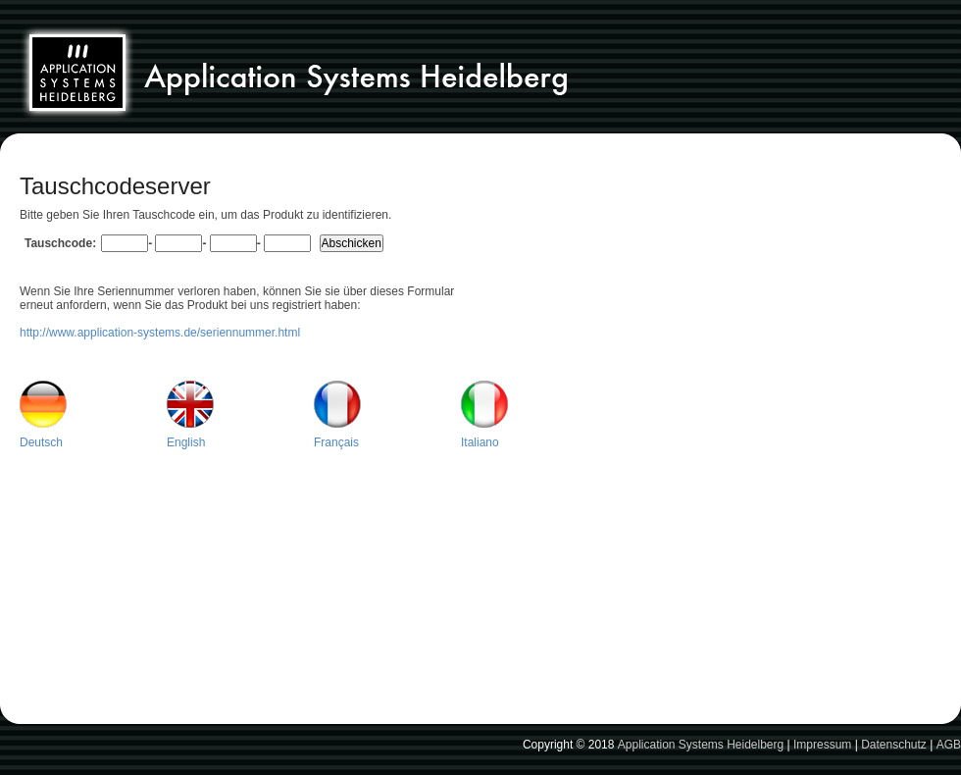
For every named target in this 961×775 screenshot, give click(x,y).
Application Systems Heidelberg (701, 744)
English (186, 442)
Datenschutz (894, 744)
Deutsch (41, 442)
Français (336, 442)
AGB (948, 744)
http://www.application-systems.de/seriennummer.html (160, 332)
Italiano (480, 442)
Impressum (822, 744)
